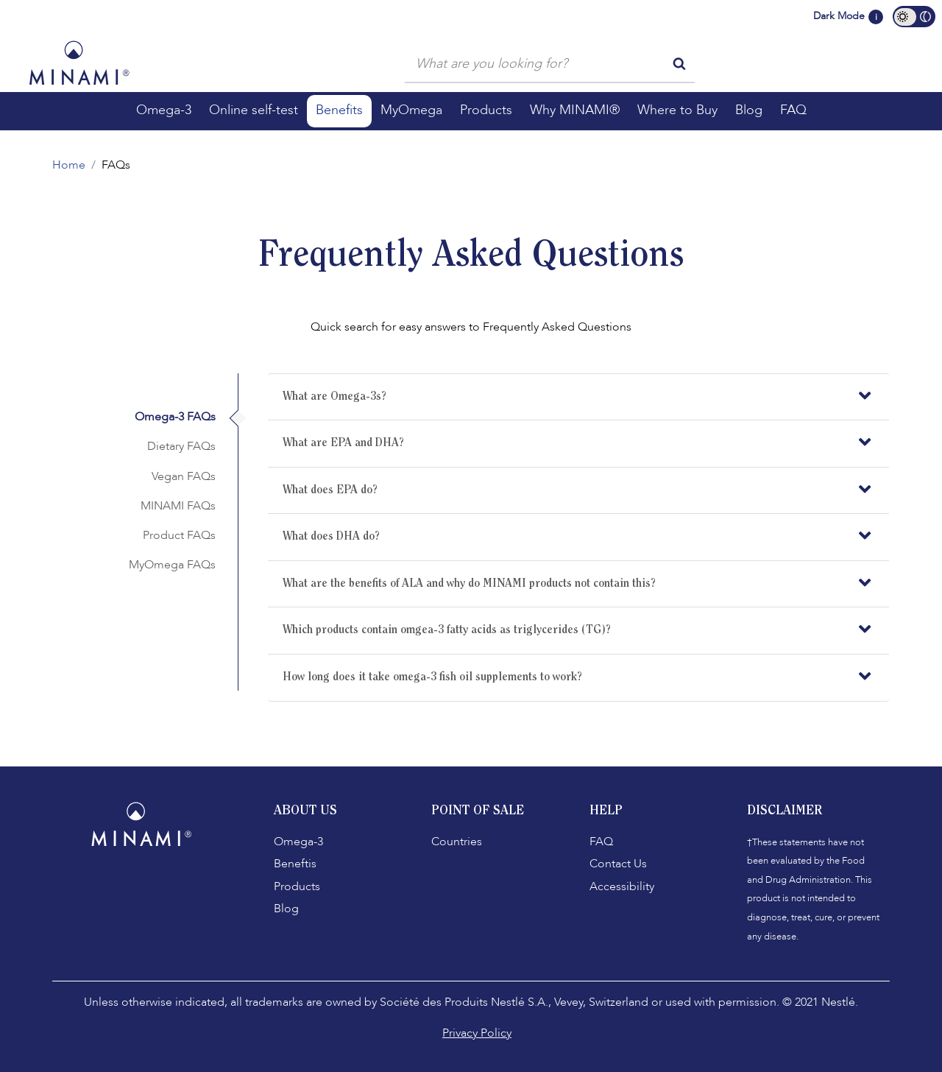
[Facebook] (117, 886)
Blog (286, 908)
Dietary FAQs (181, 446)
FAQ (601, 841)
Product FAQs (179, 535)
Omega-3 (298, 841)
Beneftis (295, 864)
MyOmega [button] (411, 110)
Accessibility (621, 886)
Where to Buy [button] (677, 110)
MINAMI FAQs (178, 506)
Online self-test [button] (253, 110)
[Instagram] (147, 886)
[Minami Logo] (79, 62)
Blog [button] (748, 110)
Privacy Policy (476, 1033)
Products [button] (486, 110)
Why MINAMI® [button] (575, 110)
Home (68, 165)
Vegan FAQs (184, 476)
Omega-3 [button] (163, 110)
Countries (456, 841)
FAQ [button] (793, 110)
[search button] (679, 62)
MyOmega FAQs (172, 565)
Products (297, 886)
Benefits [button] (339, 110)
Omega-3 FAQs (175, 417)
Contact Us (618, 864)
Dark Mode (839, 16)
